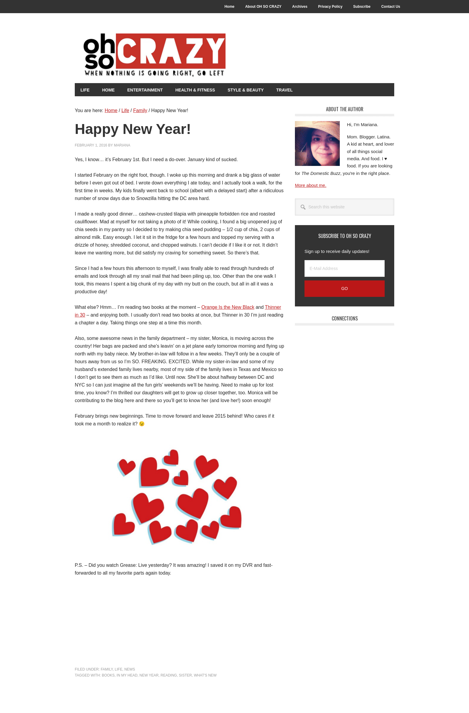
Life (118, 669)
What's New (205, 675)
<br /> (93, 620)
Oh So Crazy (179, 55)
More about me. (310, 185)
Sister (185, 675)
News (129, 669)
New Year (149, 675)
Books (108, 675)
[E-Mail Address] (344, 268)
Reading (169, 675)
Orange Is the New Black (227, 306)
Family (107, 669)
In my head (127, 675)
